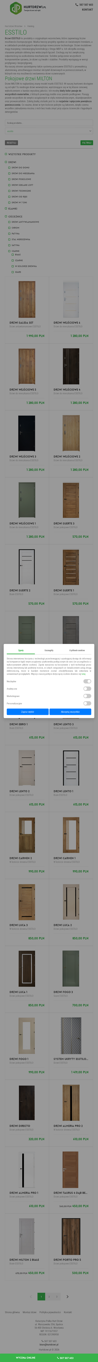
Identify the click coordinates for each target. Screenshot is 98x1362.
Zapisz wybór (27, 711)
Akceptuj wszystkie (70, 711)
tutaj (83, 673)
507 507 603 (65, 1358)
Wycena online (25, 1358)
